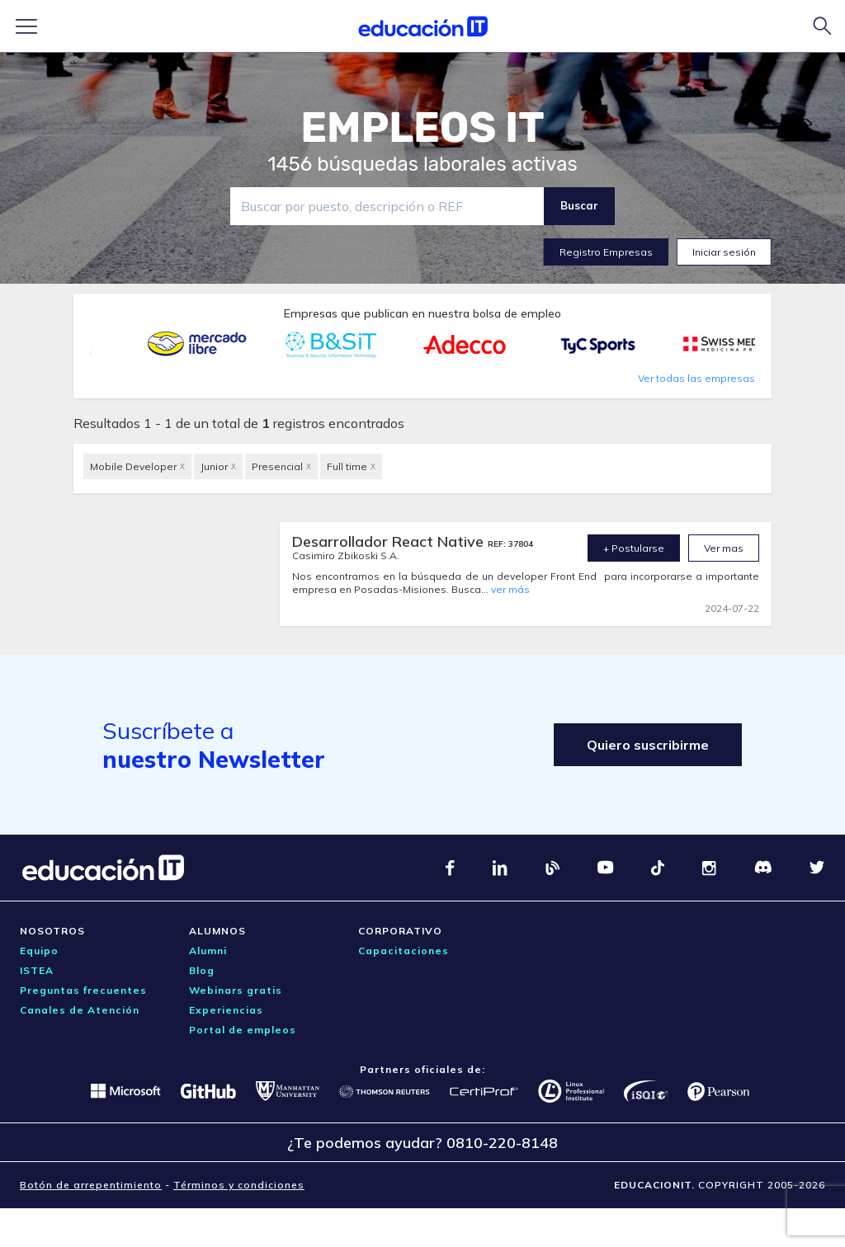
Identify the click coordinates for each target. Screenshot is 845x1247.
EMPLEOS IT (422, 128)
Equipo (39, 950)
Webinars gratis (235, 990)
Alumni (208, 950)
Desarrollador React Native (390, 541)
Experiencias (226, 1010)
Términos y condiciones (238, 1185)
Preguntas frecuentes (83, 990)
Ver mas (724, 548)
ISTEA (37, 970)
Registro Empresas (606, 252)
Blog (202, 970)
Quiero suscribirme (648, 744)
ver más (510, 589)
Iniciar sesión (724, 252)
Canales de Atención (79, 1010)
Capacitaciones (403, 950)
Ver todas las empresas (696, 378)
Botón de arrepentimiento (91, 1185)
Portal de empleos (242, 1029)
